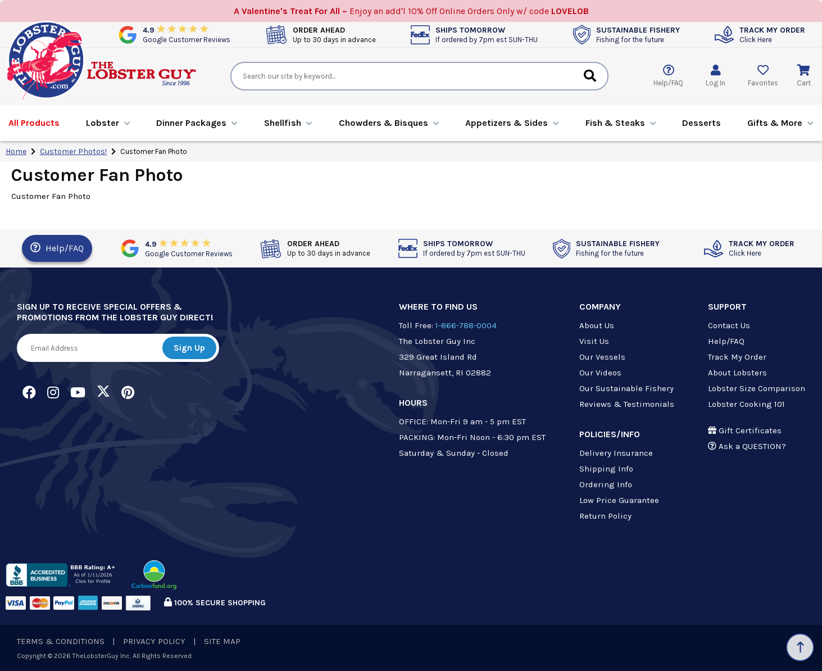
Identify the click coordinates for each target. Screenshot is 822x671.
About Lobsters (737, 373)
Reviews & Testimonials (626, 404)
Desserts (701, 122)
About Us (596, 325)
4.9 (186, 34)
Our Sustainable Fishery (626, 388)
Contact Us (729, 325)
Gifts (780, 122)
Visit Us (594, 341)
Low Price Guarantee (619, 500)
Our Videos (600, 373)
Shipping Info (606, 469)
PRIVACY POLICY (154, 641)
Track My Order (737, 357)
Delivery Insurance (616, 453)
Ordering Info (605, 484)
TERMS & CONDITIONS (61, 641)
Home (16, 151)
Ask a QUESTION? (747, 446)
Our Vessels (602, 357)
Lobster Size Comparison (756, 388)
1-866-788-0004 (466, 325)
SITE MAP (222, 641)
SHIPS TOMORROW (486, 34)
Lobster (108, 122)
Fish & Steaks (620, 122)
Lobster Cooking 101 (746, 404)
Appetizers (512, 122)
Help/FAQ (57, 247)
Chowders (389, 122)
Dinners (197, 122)
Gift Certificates (745, 430)
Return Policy (605, 516)
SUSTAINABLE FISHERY (638, 34)
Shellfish (288, 122)
